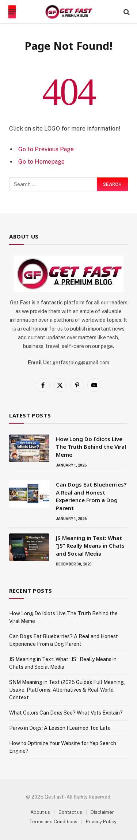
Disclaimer (102, 812)
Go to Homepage (41, 161)
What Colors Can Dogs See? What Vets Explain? (66, 713)
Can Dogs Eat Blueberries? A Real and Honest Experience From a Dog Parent (91, 496)
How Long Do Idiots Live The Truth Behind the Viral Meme (91, 446)
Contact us (70, 812)
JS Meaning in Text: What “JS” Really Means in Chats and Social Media (90, 545)
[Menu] (12, 12)
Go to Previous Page (46, 149)
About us (40, 812)
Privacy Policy (101, 821)
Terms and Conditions (53, 821)
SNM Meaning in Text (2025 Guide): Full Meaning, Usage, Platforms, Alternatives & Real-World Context (67, 689)
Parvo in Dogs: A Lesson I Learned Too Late (60, 728)
